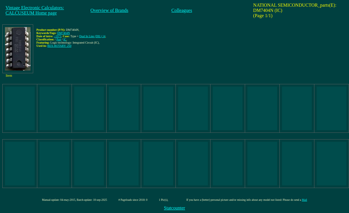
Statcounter (174, 207)
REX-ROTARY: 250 (59, 45)
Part (58, 39)
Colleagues (181, 10)
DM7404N (63, 33)
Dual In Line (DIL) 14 (92, 36)
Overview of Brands (109, 10)
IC (64, 39)
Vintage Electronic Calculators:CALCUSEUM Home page (35, 10)
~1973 (57, 36)
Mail (304, 199)
